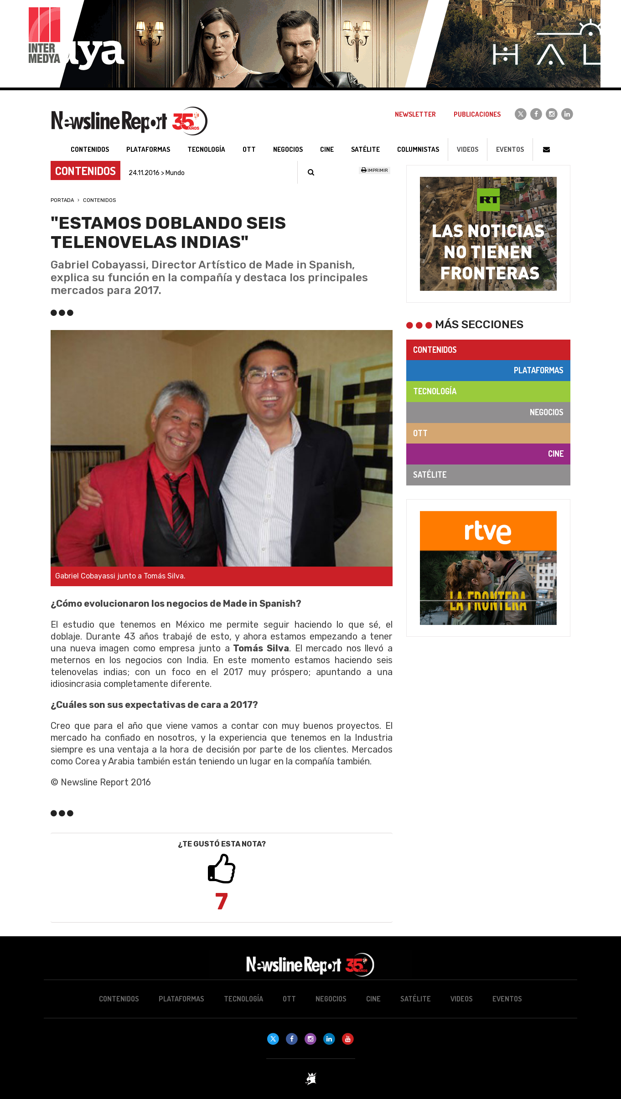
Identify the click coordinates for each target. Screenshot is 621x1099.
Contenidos (99, 200)
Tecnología (434, 391)
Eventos (510, 149)
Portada (62, 200)
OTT (420, 433)
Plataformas (539, 370)
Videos (467, 149)
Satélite (429, 475)
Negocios (547, 412)
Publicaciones (477, 114)
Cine (556, 454)
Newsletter (415, 114)
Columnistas (418, 149)
